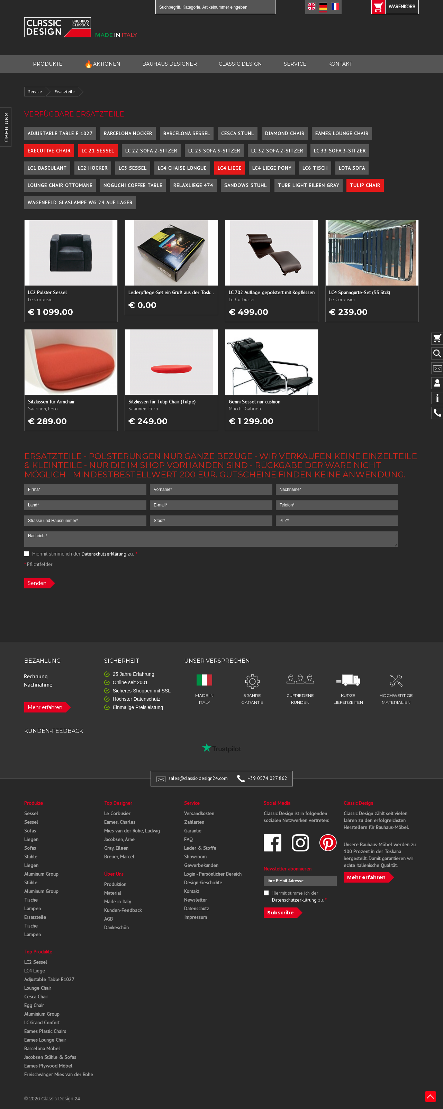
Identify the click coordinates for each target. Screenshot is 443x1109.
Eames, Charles (119, 822)
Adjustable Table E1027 (49, 979)
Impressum (195, 917)
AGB (108, 919)
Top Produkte (38, 952)
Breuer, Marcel (119, 857)
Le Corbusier (117, 813)
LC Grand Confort (42, 1022)
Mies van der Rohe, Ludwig (132, 831)
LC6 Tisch (315, 168)
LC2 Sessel (35, 962)
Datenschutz (196, 908)
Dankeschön (116, 927)
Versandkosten (199, 813)
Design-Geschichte (203, 882)
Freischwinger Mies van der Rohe (58, 1074)
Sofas (30, 831)
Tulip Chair (365, 185)
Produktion (115, 884)
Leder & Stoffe (200, 848)
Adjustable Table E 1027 (60, 133)
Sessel (31, 813)
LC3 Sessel (133, 168)
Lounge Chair (37, 988)
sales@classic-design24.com (198, 778)
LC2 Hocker (93, 168)
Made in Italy (117, 901)
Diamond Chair (285, 133)
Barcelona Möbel (42, 1048)
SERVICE (295, 64)
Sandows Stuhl (245, 185)
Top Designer (118, 803)
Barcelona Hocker (128, 133)
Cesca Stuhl (237, 133)
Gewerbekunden (201, 865)
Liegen (31, 839)
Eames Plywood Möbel (48, 1066)
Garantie (192, 831)
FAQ (188, 839)
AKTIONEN (102, 64)
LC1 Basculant (47, 168)
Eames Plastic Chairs (45, 1031)
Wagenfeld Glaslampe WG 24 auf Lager (80, 202)
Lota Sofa (352, 168)
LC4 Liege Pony (271, 168)
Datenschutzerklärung (104, 554)
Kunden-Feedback (123, 910)
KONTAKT (340, 64)
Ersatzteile (65, 91)
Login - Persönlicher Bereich (213, 874)
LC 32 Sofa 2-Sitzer (277, 151)
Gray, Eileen (116, 848)
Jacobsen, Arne (119, 839)
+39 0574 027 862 (267, 778)
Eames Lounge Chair (342, 133)
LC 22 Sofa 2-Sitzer (151, 151)
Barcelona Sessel (186, 133)
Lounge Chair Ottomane (60, 185)
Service (35, 91)
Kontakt (191, 891)
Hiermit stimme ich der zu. (80, 554)
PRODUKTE (47, 64)
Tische (31, 900)
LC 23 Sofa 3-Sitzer (214, 151)
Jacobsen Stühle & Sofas (50, 1057)
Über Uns (114, 874)
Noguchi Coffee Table (132, 185)
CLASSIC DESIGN (240, 64)
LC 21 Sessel (98, 151)
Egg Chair (34, 1005)
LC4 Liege (230, 168)
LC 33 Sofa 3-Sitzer (340, 151)
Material (112, 893)
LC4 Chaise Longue (182, 168)
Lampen (32, 908)
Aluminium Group (42, 1014)
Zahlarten (194, 822)
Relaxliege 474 (193, 185)
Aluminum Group (41, 874)
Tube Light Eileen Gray (308, 185)
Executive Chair (49, 151)
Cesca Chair (36, 997)
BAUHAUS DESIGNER (169, 64)
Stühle (30, 857)
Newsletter (195, 900)
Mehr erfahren (45, 707)
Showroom (195, 857)
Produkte (33, 803)
